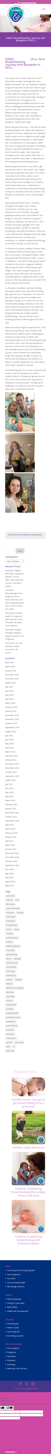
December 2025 (12, 674)
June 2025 (9, 691)
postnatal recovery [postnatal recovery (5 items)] (13, 1017)
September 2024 (12, 727)
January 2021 (10, 849)
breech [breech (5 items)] (8, 929)
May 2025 (9, 695)
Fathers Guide (13, 1327)
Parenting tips (13, 1323)
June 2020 (9, 869)
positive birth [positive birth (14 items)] (11, 1005)
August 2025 (10, 682)
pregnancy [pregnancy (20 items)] (10, 1030)
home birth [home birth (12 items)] (10, 950)
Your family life (13, 1331)
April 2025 (9, 699)
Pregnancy (11, 1352)
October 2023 (11, 772)
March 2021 (10, 845)
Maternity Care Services (17, 1368)
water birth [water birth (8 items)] (10, 1051)
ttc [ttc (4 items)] (14, 1046)
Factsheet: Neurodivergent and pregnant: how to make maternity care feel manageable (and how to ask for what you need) (14, 599)
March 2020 (10, 881)
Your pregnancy (13, 1274)
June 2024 (9, 739)
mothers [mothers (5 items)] (9, 980)
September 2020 (12, 865)
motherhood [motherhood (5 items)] (11, 975)
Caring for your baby (15, 1303)
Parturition (11, 1356)
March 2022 (10, 829)
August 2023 (10, 780)
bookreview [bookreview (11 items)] (10, 921)
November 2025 (12, 678)
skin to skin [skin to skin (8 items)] (19, 1042)
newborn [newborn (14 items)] (18, 980)
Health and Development (17, 1311)
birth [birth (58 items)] (17, 900)
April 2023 (9, 796)
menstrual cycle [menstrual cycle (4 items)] (12, 963)
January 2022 (10, 837)
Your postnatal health (16, 1282)
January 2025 (10, 711)
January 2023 (10, 808)
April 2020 (9, 877)
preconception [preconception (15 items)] (11, 1026)
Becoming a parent (15, 1336)
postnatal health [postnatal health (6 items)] (12, 1013)
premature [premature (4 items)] (10, 1034)
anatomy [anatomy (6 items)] (9, 900)
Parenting (11, 1364)
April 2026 (9, 662)
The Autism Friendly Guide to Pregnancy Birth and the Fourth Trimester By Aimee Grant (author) (13, 619)
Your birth (11, 1278)
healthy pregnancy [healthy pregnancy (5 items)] (13, 946)
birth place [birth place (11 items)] (10, 913)
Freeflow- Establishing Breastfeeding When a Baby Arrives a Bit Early (28, 1192)
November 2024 (12, 719)
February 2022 (11, 833)
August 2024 (10, 731)
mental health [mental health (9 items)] (11, 967)
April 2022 (9, 824)
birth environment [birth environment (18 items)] (13, 908)
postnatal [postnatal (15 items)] (9, 1009)
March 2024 (10, 752)
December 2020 (12, 853)
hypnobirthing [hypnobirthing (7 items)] (11, 954)
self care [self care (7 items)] (9, 1042)
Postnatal (11, 1360)
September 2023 (12, 776)
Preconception (13, 1348)
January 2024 (10, 760)
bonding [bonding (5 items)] (20, 913)
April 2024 (9, 747)
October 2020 (11, 861)
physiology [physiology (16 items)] (10, 996)
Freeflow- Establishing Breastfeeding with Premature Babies (28, 1240)
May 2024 (9, 743)
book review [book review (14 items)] (10, 917)
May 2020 (9, 873)
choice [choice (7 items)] (16, 929)
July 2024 (9, 735)
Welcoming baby (14, 1299)
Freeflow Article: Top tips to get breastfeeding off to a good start (28, 1103)
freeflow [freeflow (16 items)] (9, 942)
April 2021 (9, 841)
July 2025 (9, 687)
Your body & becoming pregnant (21, 1270)
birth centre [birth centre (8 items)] (10, 904)
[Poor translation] (9, 1408)
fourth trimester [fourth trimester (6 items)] (12, 938)
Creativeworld (31, 1388)
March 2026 (10, 666)
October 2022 (11, 816)
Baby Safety (12, 1307)
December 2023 (12, 764)
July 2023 (9, 784)
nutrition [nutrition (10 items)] (9, 984)
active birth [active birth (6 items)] (10, 896)
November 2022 (12, 812)
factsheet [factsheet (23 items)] (9, 933)
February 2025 (11, 707)
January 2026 (10, 670)
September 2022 (12, 820)
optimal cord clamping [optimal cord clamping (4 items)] (14, 988)
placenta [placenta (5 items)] (9, 1001)
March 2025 (10, 703)
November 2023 (12, 768)
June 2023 (9, 788)
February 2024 (11, 756)
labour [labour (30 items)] (8, 959)
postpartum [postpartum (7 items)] (10, 1021)
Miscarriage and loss (16, 1286)
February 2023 (11, 804)
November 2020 (12, 857)
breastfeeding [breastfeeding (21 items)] (11, 925)
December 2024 (12, 715)
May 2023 (9, 792)
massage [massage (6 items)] (17, 959)
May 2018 (9, 885)
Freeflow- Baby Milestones (28, 1147)
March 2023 (10, 800)
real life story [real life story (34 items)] (11, 1038)
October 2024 (11, 723)
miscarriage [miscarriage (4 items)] (10, 971)
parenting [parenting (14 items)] (9, 992)
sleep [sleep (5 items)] (8, 1046)
